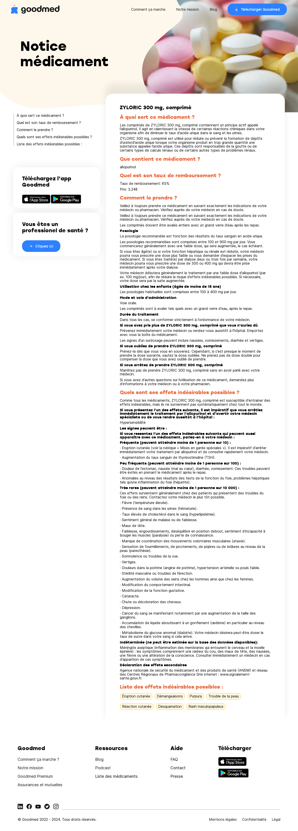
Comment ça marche (148, 9)
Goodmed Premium (35, 776)
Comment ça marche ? (38, 759)
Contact (178, 767)
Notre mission (187, 9)
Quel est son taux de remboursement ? (49, 122)
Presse (176, 776)
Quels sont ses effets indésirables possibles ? (54, 137)
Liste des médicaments (116, 776)
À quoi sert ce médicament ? (40, 115)
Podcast (103, 767)
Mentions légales (223, 819)
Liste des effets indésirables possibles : (49, 144)
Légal (276, 819)
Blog (213, 9)
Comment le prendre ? (35, 130)
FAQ (174, 759)
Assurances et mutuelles (40, 784)
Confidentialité (254, 819)
